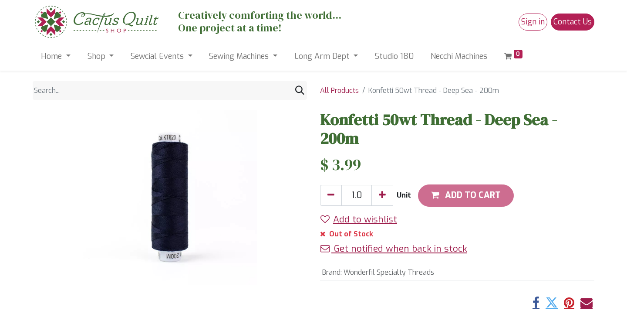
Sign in (533, 22)
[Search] (300, 90)
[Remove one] (331, 195)
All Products (339, 90)
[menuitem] (394, 56)
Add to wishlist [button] (358, 219)
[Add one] (382, 195)
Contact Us (572, 22)
